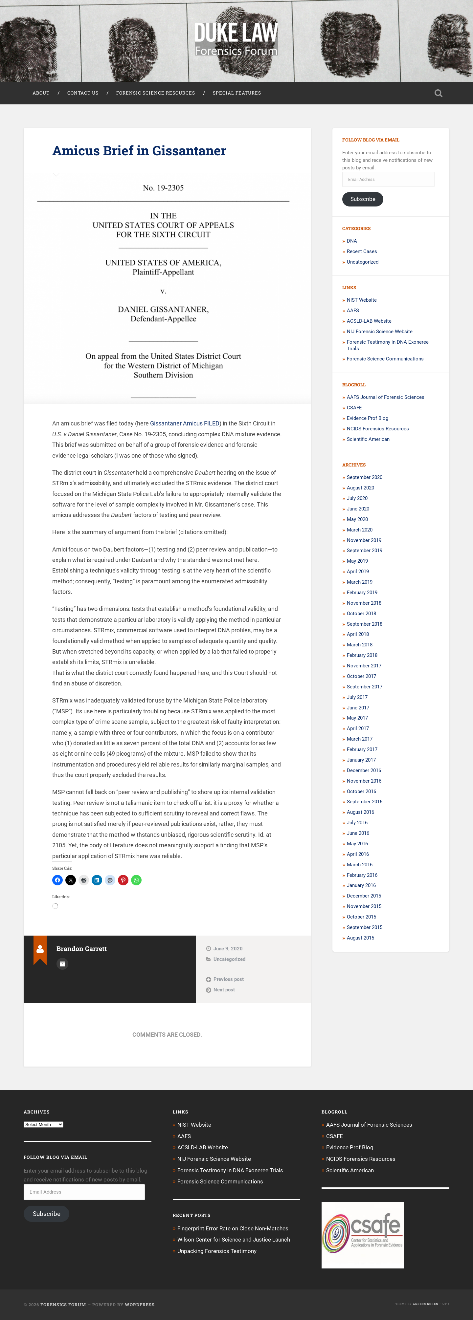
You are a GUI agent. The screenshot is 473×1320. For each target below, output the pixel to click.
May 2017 (357, 719)
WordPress (140, 1304)
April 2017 (358, 729)
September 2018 (364, 624)
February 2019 (362, 593)
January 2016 (361, 886)
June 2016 (358, 834)
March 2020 (359, 530)
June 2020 (358, 509)
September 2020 (364, 478)
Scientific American (368, 440)
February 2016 (362, 875)
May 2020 (357, 520)
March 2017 (359, 740)
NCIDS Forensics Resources (378, 429)
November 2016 (364, 782)
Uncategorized (229, 960)
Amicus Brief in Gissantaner (141, 151)
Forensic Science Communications (385, 359)
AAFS (353, 311)
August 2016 (360, 813)
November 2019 (364, 541)
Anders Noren (425, 1304)
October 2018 (361, 614)
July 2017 (357, 698)
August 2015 (360, 938)
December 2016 (364, 771)
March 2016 (359, 865)
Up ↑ (445, 1304)
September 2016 (364, 802)
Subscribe (362, 199)
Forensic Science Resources (155, 94)
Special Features (237, 94)
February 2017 (362, 750)
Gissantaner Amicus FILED (184, 424)
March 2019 (359, 583)
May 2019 (357, 562)
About (41, 94)
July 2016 (357, 823)
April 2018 (358, 635)
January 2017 (361, 761)
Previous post (229, 980)
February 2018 (362, 656)
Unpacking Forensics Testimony (217, 1250)
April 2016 (358, 855)
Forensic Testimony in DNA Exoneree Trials (230, 1170)
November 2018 (364, 604)
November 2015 (364, 907)
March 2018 (359, 645)
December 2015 (364, 896)
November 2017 (364, 666)
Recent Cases (362, 252)
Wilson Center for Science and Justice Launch (233, 1239)
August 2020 (360, 488)
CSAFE (354, 408)
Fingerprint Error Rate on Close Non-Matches (232, 1228)
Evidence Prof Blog (367, 419)
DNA (352, 242)
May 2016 (357, 844)
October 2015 (361, 917)
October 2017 (361, 677)
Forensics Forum (63, 1304)
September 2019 (364, 551)
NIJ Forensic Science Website (380, 332)
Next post (224, 991)
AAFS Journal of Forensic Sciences (385, 398)
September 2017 (364, 687)
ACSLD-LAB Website (369, 322)
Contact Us (83, 94)
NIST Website (362, 301)
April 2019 (358, 572)
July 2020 (357, 499)
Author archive (62, 964)
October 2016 (361, 792)
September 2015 (364, 928)
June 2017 (358, 708)
